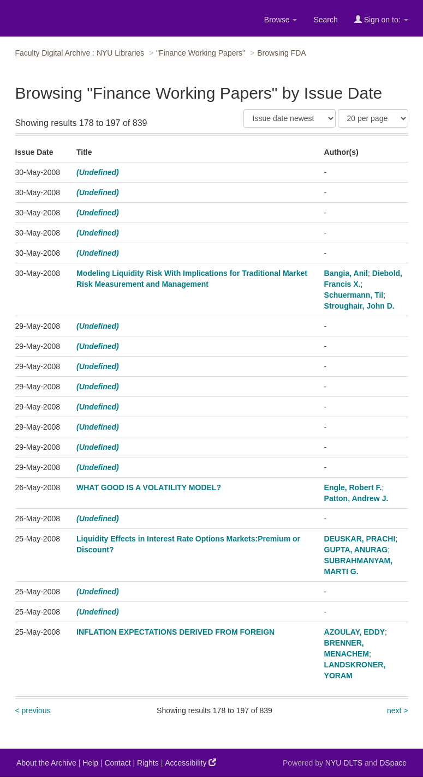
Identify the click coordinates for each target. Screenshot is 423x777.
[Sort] (289, 118)
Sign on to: (381, 19)
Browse (280, 19)
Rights (148, 762)
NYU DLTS (343, 762)
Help (90, 762)
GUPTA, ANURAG (356, 549)
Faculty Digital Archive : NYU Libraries (80, 53)
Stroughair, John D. (359, 306)
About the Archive (46, 762)
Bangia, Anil (346, 273)
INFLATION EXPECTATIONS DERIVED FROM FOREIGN (175, 632)
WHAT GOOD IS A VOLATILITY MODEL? (148, 487)
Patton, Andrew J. (356, 498)
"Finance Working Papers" (200, 53)
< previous (33, 710)
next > (397, 710)
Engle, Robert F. (353, 487)
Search (325, 19)
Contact (117, 762)
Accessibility (190, 762)
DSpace (393, 762)
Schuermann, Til (354, 295)
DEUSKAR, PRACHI (360, 538)
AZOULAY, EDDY (354, 632)
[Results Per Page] (373, 118)
